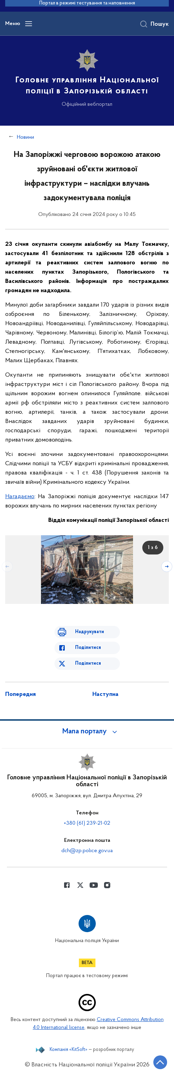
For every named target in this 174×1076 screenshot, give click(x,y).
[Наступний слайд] (166, 566)
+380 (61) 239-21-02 (87, 823)
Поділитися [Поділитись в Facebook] (88, 647)
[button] (87, 732)
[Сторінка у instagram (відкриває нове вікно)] (107, 885)
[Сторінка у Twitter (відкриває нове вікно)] (80, 885)
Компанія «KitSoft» (69, 1050)
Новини (25, 137)
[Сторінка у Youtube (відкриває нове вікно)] (94, 885)
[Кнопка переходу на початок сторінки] (160, 1062)
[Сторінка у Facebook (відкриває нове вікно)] (67, 885)
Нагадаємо (19, 496)
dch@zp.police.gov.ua (87, 851)
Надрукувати (89, 631)
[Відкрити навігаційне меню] (28, 23)
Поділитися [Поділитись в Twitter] (88, 663)
